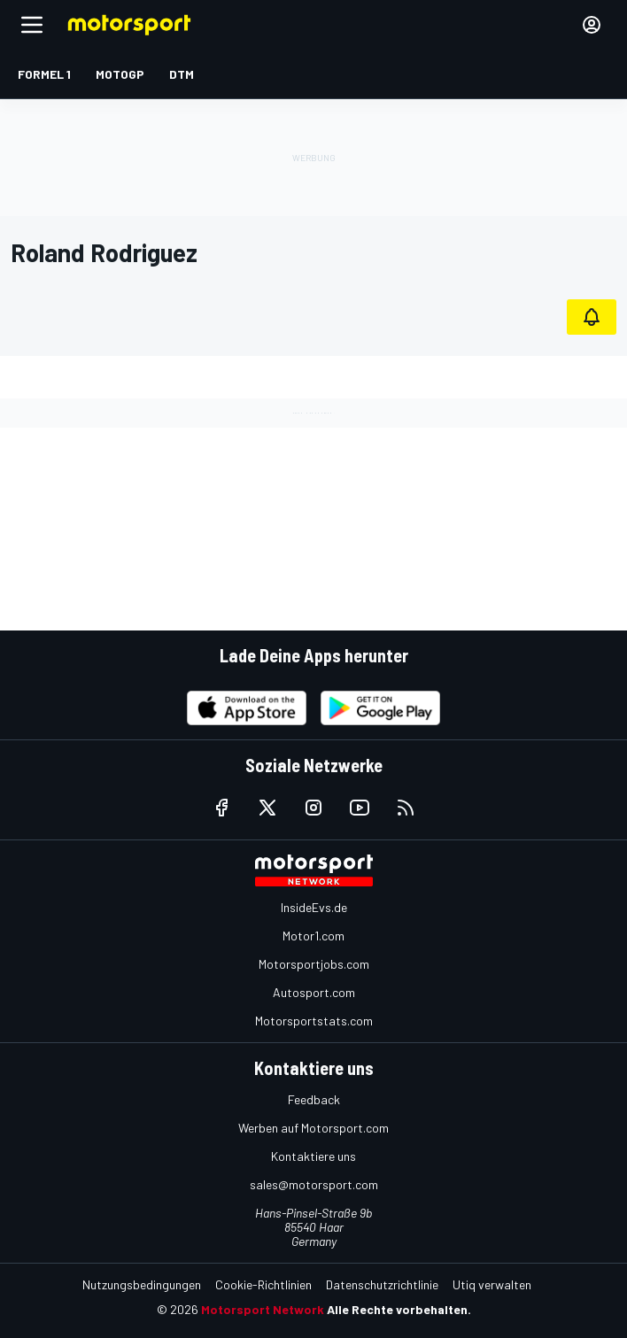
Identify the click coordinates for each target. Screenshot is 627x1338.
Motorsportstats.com (314, 1020)
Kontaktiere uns (313, 1156)
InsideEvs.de (314, 907)
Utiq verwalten (492, 1284)
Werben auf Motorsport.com (313, 1127)
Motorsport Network (262, 1309)
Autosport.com (314, 992)
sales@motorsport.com (314, 1184)
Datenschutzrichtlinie (382, 1284)
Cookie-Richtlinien (263, 1284)
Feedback (314, 1099)
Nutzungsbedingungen (141, 1284)
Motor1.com (313, 935)
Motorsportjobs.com (314, 963)
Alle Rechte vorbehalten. (399, 1309)
